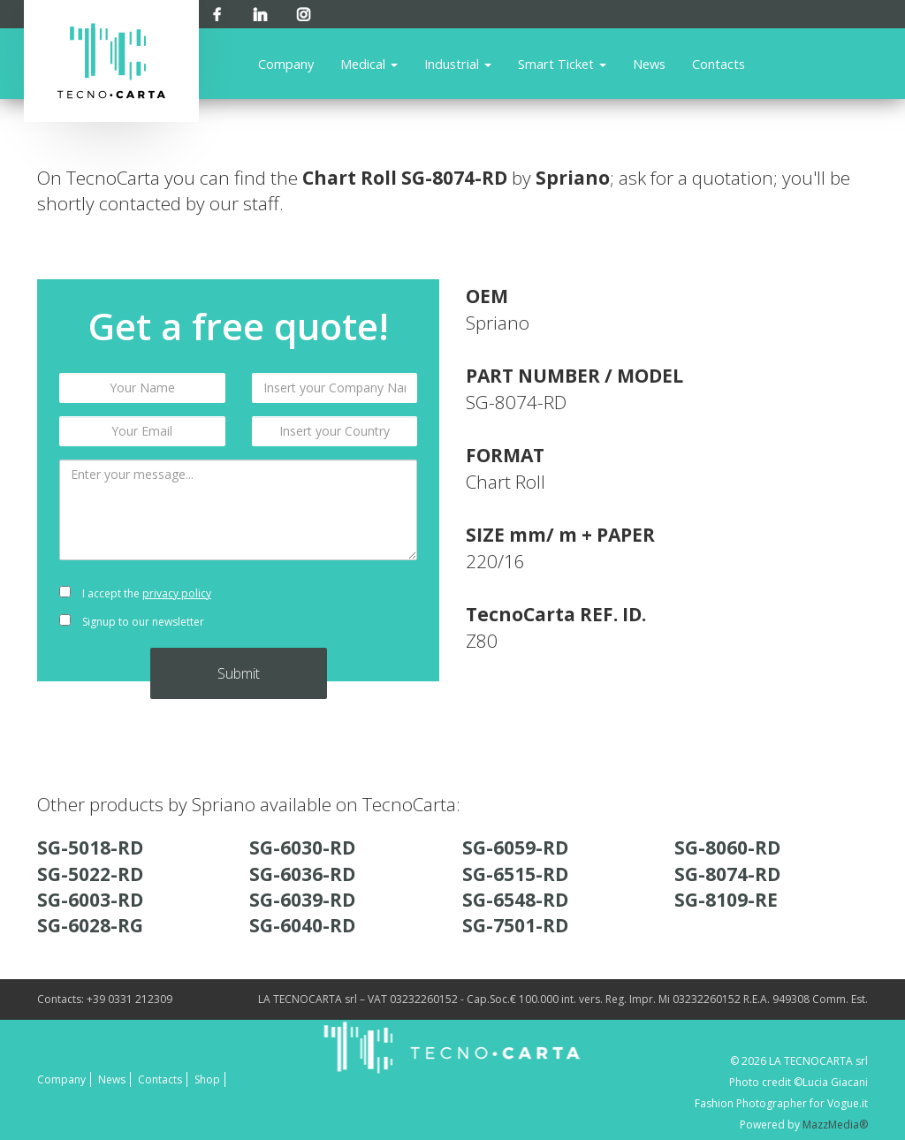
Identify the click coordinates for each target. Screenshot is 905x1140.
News (649, 63)
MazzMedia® (835, 1124)
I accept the (135, 593)
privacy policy (176, 593)
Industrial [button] (457, 63)
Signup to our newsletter (131, 621)
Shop (207, 1079)
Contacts (718, 63)
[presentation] (335, 608)
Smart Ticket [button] (562, 63)
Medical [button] (369, 63)
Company (286, 63)
